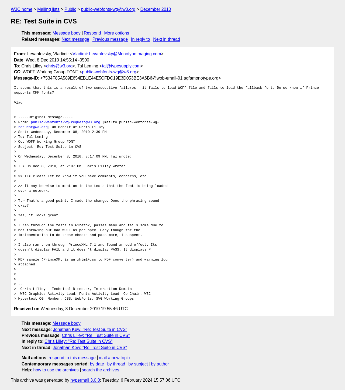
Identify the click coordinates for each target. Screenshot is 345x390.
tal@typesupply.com (121, 66)
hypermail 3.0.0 (85, 380)
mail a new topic (114, 357)
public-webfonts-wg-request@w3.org (65, 122)
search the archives (100, 370)
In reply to (140, 39)
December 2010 (155, 9)
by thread (116, 364)
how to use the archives (56, 370)
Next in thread (166, 39)
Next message (75, 39)
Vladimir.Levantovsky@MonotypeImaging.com (117, 54)
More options (116, 33)
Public (70, 9)
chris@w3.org (59, 66)
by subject (138, 364)
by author (160, 364)
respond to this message (72, 357)
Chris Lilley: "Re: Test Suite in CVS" (96, 335)
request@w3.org (33, 127)
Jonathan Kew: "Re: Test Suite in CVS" (90, 329)
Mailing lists (48, 9)
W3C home (21, 9)
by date (97, 364)
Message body (67, 33)
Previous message (110, 39)
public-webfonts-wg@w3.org (108, 9)
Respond (92, 33)
